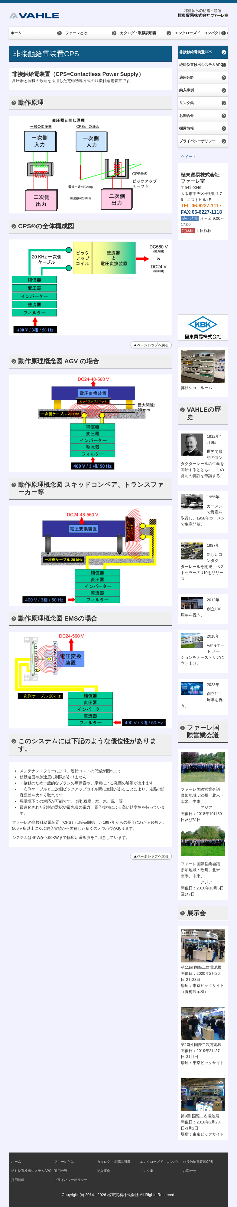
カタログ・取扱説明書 (138, 33)
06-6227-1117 (207, 205)
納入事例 (186, 90)
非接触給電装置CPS (195, 52)
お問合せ (186, 116)
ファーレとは (76, 33)
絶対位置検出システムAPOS (202, 65)
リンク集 (186, 103)
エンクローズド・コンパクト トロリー (201, 33)
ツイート (188, 156)
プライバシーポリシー (197, 141)
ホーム (16, 33)
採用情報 (186, 128)
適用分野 (186, 77)
